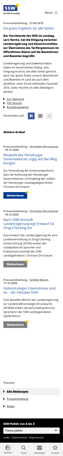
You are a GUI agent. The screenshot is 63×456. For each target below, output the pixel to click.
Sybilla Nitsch (39, 279)
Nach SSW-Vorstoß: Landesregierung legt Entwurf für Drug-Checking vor (28, 224)
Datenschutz (19, 437)
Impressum (36, 437)
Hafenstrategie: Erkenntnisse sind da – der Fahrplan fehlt (29, 290)
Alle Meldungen (15, 391)
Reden (9, 406)
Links (6, 437)
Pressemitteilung (15, 399)
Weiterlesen (17, 194)
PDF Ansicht (12, 103)
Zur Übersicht (13, 99)
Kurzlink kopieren (16, 107)
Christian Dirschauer (44, 146)
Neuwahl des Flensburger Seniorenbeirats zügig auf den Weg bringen (30, 159)
